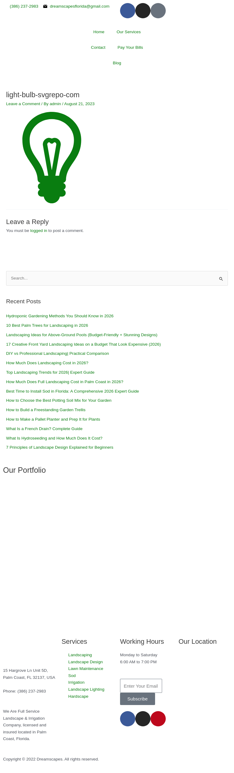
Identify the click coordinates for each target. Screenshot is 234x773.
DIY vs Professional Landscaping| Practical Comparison (57, 353)
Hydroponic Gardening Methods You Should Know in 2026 (60, 316)
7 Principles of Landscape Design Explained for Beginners (59, 447)
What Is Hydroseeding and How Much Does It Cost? (54, 438)
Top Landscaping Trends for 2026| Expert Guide (50, 372)
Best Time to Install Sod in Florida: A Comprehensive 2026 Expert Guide (73, 391)
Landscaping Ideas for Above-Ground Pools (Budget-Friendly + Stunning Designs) (82, 335)
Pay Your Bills (130, 47)
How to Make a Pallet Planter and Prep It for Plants (53, 419)
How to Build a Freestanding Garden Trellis (46, 410)
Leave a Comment (23, 104)
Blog (117, 63)
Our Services (129, 32)
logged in (38, 230)
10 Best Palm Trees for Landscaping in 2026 (47, 325)
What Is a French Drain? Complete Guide (44, 428)
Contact (98, 47)
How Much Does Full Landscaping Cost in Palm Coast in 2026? (64, 381)
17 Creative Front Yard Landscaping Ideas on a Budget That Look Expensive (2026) (83, 344)
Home (98, 32)
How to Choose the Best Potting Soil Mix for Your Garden (59, 400)
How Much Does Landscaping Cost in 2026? (47, 363)
